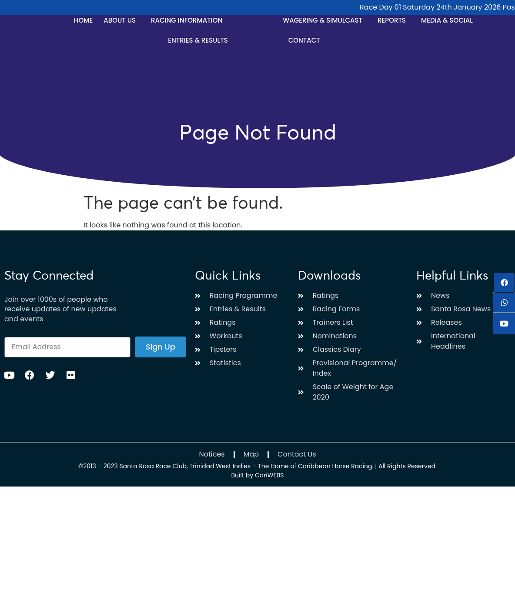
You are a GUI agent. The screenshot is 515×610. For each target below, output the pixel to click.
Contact (304, 40)
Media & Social (449, 20)
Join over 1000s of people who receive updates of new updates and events (60, 309)
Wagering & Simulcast (325, 20)
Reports (394, 20)
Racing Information (189, 20)
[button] (504, 282)
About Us (122, 20)
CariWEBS (269, 475)
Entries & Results (200, 40)
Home (83, 20)
